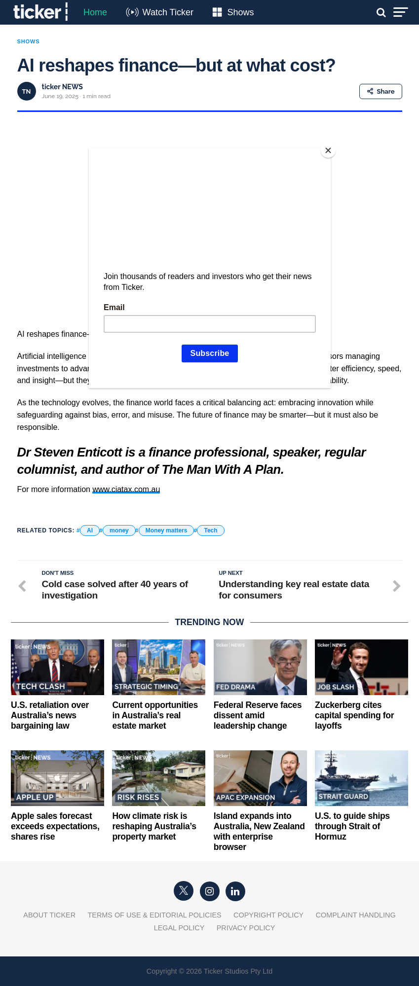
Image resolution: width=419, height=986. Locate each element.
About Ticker (49, 915)
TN (26, 91)
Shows (240, 12)
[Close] (328, 150)
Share (381, 91)
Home (95, 12)
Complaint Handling (356, 915)
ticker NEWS (62, 87)
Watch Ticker (168, 12)
